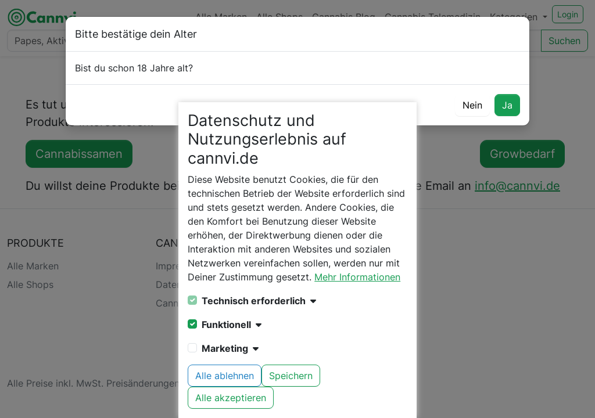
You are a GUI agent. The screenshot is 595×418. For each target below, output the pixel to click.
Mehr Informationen (357, 277)
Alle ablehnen (224, 375)
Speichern (291, 375)
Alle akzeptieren (230, 397)
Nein (472, 105)
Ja (507, 105)
